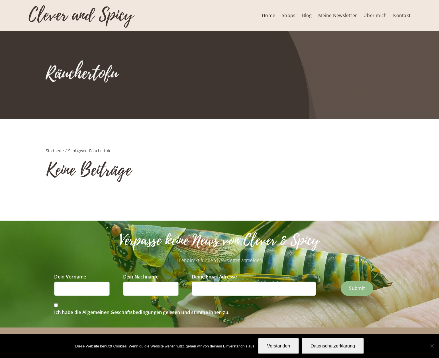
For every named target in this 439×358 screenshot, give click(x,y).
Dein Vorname (70, 277)
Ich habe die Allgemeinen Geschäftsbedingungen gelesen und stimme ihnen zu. (141, 312)
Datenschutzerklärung (333, 345)
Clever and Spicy (80, 15)
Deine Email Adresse (214, 277)
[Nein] (432, 346)
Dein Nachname (140, 277)
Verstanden (278, 345)
